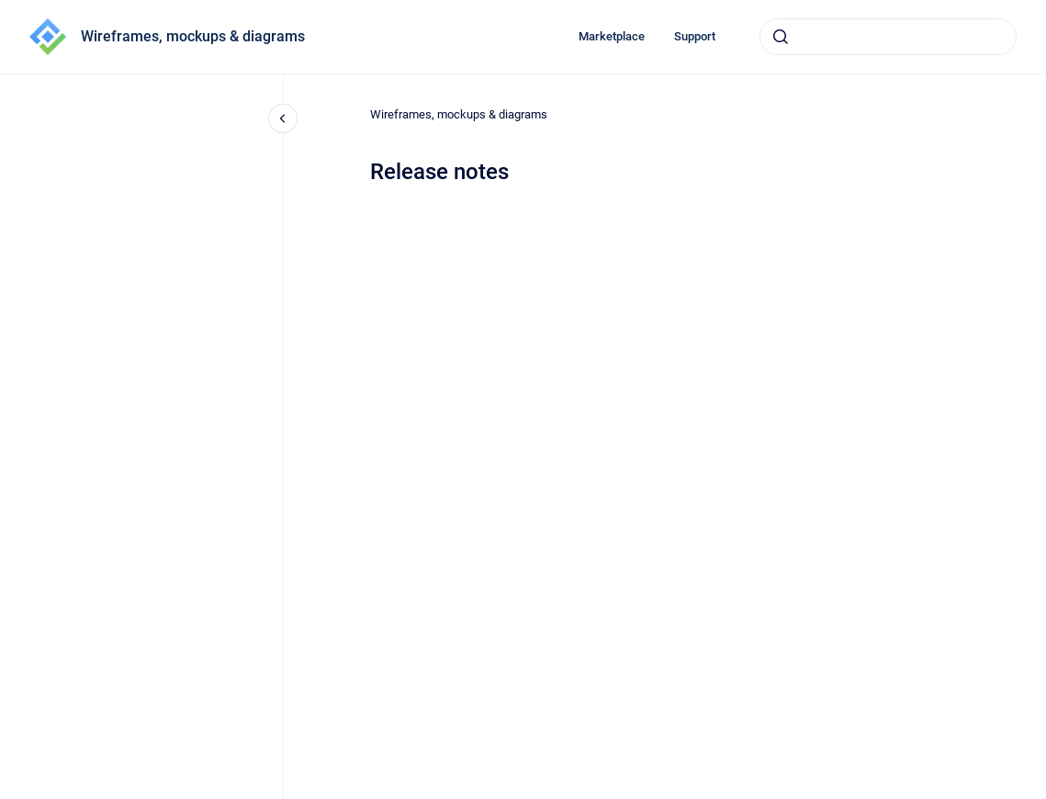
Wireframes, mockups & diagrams (193, 36)
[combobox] (888, 36)
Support (694, 36)
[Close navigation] (283, 118)
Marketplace (612, 36)
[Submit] (780, 36)
